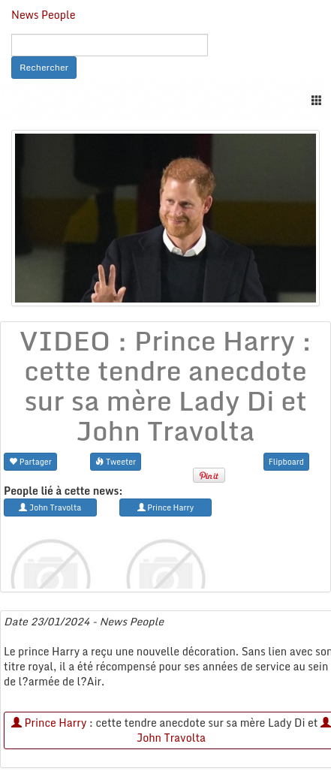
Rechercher (44, 67)
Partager (30, 461)
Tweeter (115, 461)
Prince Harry (48, 722)
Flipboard (286, 461)
